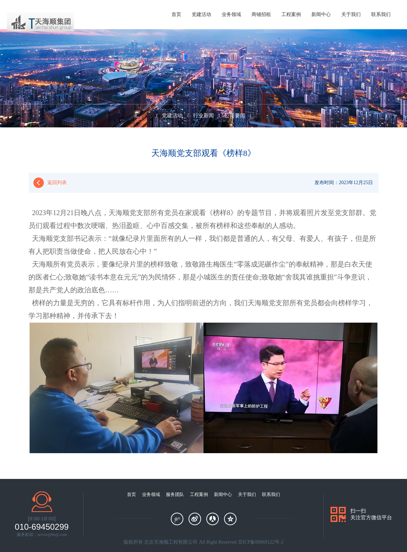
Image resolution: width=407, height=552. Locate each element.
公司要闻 (234, 115)
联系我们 (381, 14)
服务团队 (175, 494)
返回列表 (57, 182)
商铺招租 (261, 14)
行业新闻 (203, 115)
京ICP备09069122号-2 (261, 542)
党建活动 (201, 14)
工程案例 (291, 14)
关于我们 (351, 14)
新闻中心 (321, 14)
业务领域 (231, 14)
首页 (176, 14)
